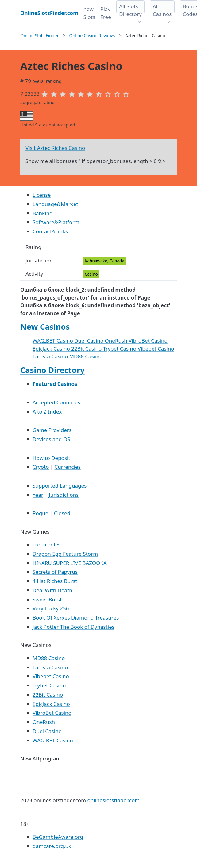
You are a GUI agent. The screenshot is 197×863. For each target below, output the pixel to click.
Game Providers (52, 429)
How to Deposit (51, 457)
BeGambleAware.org (58, 836)
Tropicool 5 (46, 544)
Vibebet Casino (156, 348)
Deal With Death (52, 590)
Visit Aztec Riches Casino (55, 147)
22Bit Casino (87, 348)
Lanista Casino (51, 356)
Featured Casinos (55, 383)
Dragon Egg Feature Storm (65, 553)
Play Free (105, 13)
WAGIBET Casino (53, 340)
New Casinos (45, 326)
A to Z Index (47, 411)
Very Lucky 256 (51, 608)
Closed (62, 513)
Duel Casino (89, 340)
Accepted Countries (56, 402)
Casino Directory (52, 370)
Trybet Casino (120, 348)
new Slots (89, 13)
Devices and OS (51, 439)
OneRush (117, 340)
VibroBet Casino (148, 340)
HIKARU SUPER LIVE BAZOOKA (70, 562)
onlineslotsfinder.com (113, 800)
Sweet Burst (47, 599)
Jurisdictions (64, 494)
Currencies (68, 466)
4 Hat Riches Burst (55, 581)
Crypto (41, 466)
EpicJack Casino (52, 348)
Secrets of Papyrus (55, 571)
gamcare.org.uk (52, 845)
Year (38, 494)
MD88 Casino (85, 356)
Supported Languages (60, 485)
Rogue (40, 513)
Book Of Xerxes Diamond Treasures (76, 617)
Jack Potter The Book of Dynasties (73, 626)
